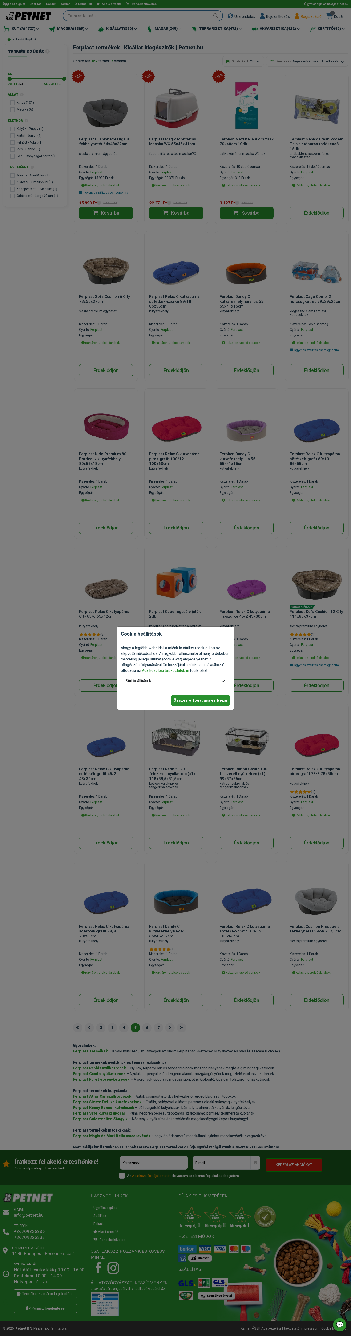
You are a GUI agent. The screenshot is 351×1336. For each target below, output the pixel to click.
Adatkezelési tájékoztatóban (165, 670)
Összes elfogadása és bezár (200, 700)
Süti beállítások (138, 681)
